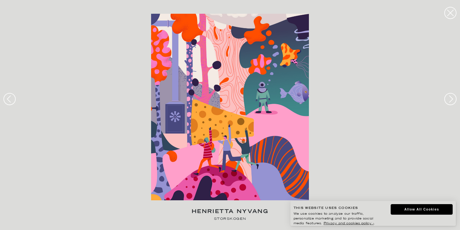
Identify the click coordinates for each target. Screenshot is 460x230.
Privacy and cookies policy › (349, 223)
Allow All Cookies (421, 209)
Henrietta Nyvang (230, 212)
